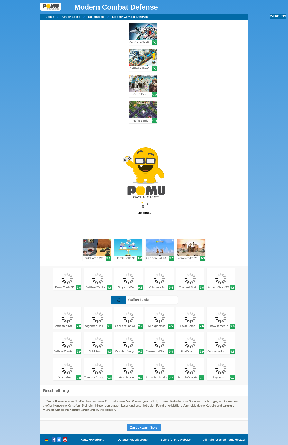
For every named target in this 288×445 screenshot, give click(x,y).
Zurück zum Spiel (144, 427)
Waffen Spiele (130, 300)
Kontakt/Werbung (92, 439)
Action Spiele (71, 17)
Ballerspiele (96, 17)
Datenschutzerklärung (133, 439)
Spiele (50, 17)
